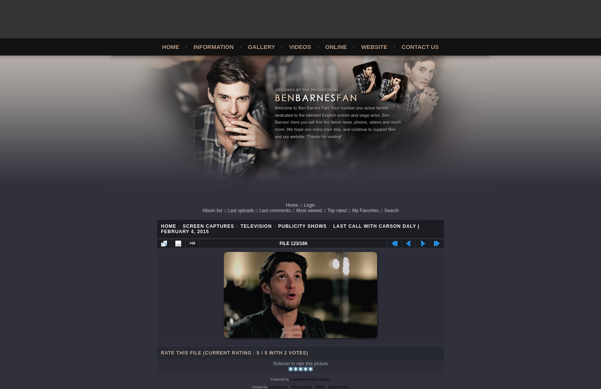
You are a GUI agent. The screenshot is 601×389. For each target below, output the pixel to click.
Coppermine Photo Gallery (310, 379)
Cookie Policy (339, 387)
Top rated (336, 210)
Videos (300, 47)
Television (256, 226)
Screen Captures (208, 226)
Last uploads (241, 210)
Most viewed (309, 210)
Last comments (275, 210)
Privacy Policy (301, 387)
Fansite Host (278, 387)
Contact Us (420, 47)
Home (170, 47)
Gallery (261, 47)
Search (391, 210)
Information (214, 47)
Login (309, 205)
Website (374, 47)
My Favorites (365, 210)
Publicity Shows (302, 226)
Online (336, 47)
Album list (212, 210)
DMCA (320, 387)
